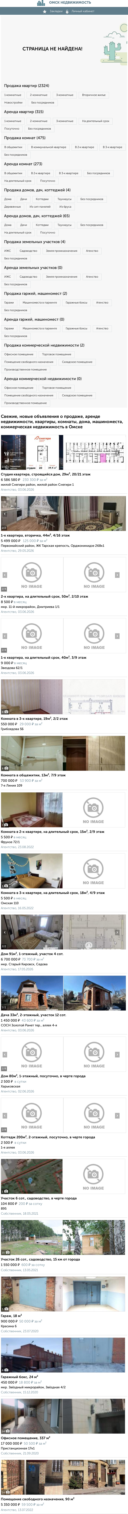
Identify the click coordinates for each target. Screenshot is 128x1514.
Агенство (92, 251)
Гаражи (9, 302)
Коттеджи (42, 199)
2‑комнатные (38, 95)
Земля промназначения (61, 251)
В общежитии (13, 147)
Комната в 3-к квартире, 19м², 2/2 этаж (34, 719)
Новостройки (13, 102)
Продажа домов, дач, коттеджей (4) (37, 190)
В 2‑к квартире (84, 147)
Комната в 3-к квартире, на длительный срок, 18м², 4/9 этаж (53, 893)
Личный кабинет (80, 11)
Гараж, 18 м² (11, 1316)
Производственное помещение (25, 369)
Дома (7, 199)
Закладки (52, 11)
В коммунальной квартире (48, 147)
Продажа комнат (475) (24, 138)
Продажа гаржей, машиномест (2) (35, 294)
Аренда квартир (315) (23, 112)
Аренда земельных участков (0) (33, 268)
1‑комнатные (12, 95)
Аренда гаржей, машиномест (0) (34, 320)
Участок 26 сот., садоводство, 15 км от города (40, 1259)
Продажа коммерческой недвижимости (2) (44, 345)
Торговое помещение (56, 354)
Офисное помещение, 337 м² (25, 1438)
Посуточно (11, 128)
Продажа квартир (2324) (26, 86)
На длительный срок (95, 121)
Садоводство (28, 251)
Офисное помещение (18, 354)
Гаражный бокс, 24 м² (19, 1377)
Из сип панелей (40, 206)
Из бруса (65, 206)
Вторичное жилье (94, 95)
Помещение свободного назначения (28, 362)
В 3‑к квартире (112, 147)
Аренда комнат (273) (23, 164)
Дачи (23, 199)
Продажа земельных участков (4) (34, 242)
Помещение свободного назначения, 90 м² (37, 1499)
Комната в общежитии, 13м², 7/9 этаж (33, 775)
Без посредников (42, 102)
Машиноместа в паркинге (40, 302)
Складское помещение (77, 362)
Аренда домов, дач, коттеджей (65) (37, 216)
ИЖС (7, 251)
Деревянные (12, 206)
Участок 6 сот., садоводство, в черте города (39, 1198)
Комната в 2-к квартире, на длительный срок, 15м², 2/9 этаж (52, 832)
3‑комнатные (64, 95)
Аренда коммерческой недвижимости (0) (43, 379)
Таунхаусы (65, 199)
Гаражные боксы (76, 302)
